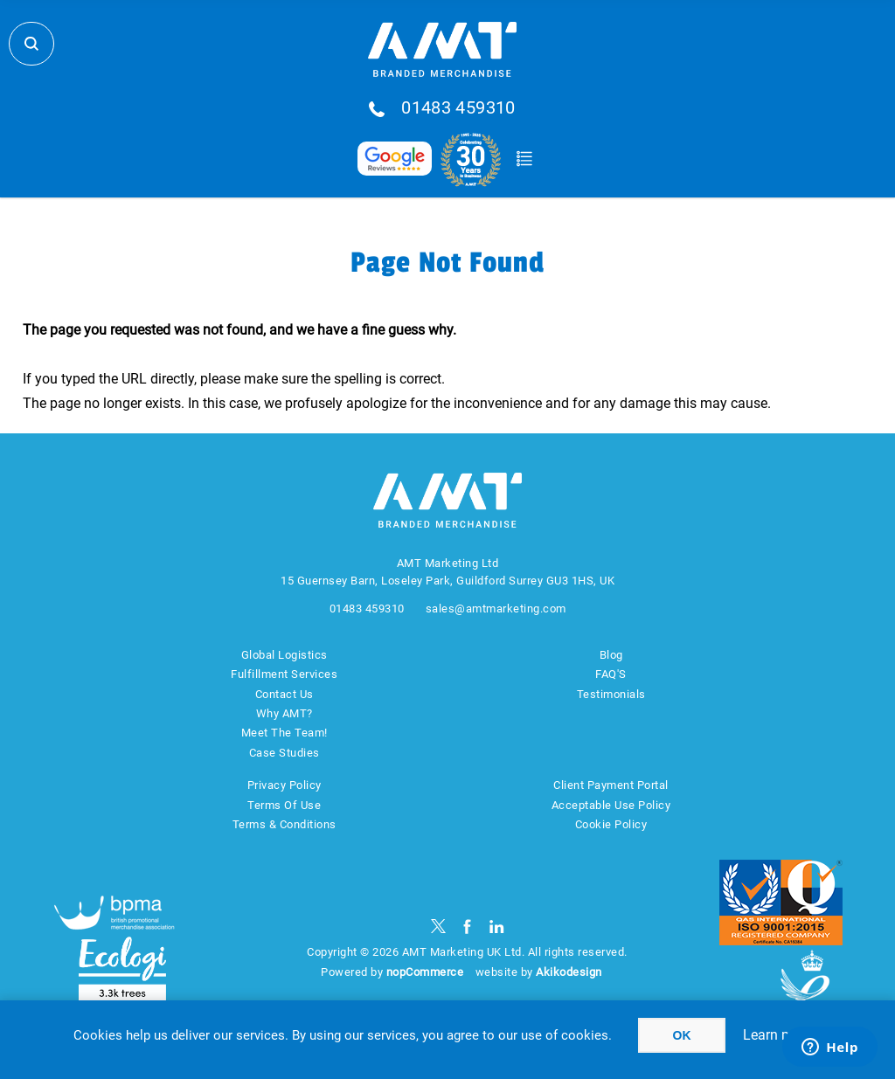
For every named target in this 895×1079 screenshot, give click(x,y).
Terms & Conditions (284, 824)
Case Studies (284, 752)
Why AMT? (284, 713)
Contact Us (284, 694)
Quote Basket (524, 159)
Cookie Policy (611, 824)
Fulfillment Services (284, 674)
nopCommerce (425, 972)
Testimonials (611, 694)
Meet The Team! (284, 732)
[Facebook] (467, 926)
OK (682, 1035)
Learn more (778, 1035)
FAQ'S (611, 674)
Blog (611, 654)
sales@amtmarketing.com (496, 608)
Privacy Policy (284, 785)
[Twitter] (438, 926)
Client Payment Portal (611, 785)
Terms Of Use (284, 805)
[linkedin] (497, 926)
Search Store (31, 44)
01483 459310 (458, 108)
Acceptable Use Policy (611, 805)
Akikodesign (569, 972)
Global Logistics (284, 654)
